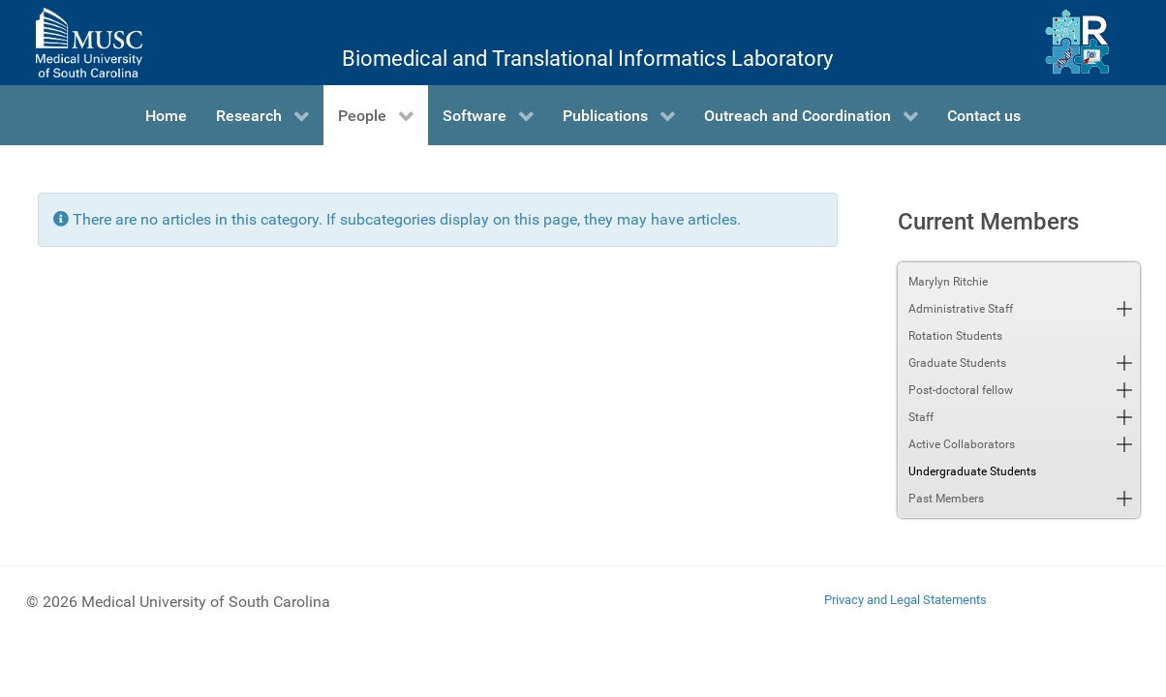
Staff (921, 417)
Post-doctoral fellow (960, 390)
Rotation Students (955, 336)
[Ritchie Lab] (1077, 42)
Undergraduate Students (972, 471)
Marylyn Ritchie (948, 281)
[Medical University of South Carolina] (89, 42)
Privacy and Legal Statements (905, 599)
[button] (1124, 308)
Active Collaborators (961, 444)
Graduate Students (957, 363)
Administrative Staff (960, 309)
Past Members (946, 498)
